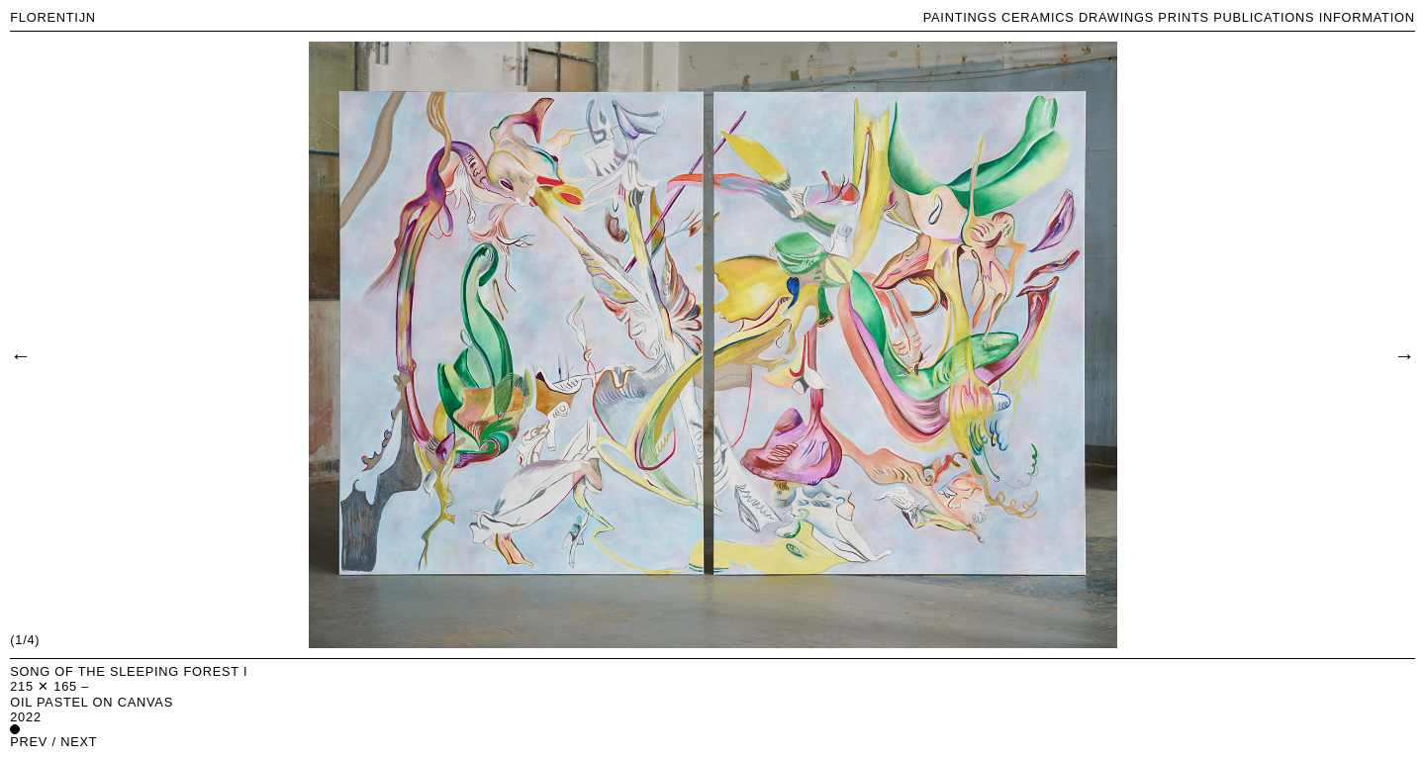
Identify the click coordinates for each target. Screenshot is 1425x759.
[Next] (1403, 354)
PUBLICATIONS (1263, 17)
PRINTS (1183, 17)
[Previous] (20, 354)
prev (29, 741)
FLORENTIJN (53, 17)
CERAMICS (1038, 17)
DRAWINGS (1116, 17)
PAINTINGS (960, 17)
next (78, 741)
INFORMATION (1367, 17)
